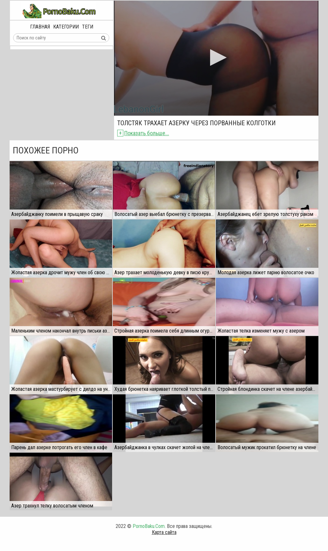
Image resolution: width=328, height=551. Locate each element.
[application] (216, 58)
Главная (40, 27)
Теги (87, 27)
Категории (66, 27)
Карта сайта (164, 532)
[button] (216, 57)
